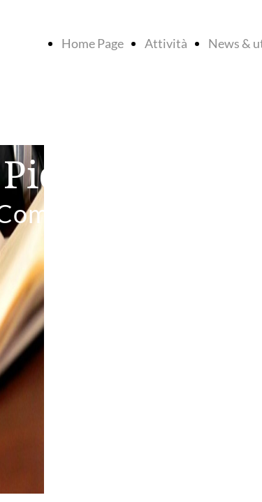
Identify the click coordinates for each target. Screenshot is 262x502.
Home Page (92, 43)
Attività (166, 43)
